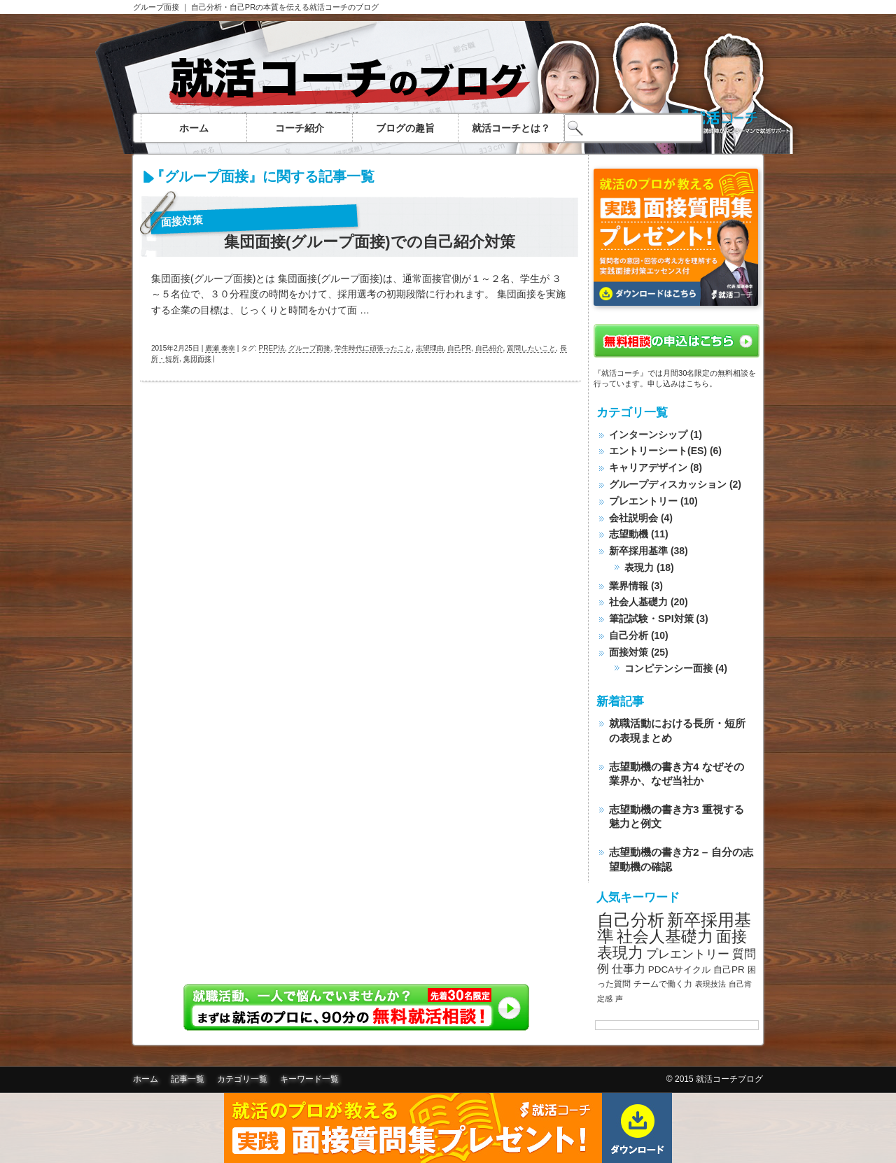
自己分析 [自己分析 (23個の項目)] (630, 919)
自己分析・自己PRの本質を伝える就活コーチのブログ (285, 7)
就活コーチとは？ (511, 128)
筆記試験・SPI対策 (651, 618)
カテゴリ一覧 (242, 1079)
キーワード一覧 (309, 1079)
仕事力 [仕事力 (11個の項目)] (628, 969)
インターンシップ (648, 434)
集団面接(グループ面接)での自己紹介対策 (369, 242)
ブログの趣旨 (405, 128)
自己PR (459, 348)
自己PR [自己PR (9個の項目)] (729, 969)
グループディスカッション (668, 484)
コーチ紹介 (299, 128)
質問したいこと (531, 348)
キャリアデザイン (648, 467)
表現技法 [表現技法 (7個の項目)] (710, 984)
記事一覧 (187, 1079)
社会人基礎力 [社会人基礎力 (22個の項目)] (665, 936)
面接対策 (182, 220)
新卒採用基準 (638, 550)
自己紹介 (489, 348)
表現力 (639, 567)
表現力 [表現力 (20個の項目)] (620, 952)
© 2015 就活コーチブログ (714, 1079)
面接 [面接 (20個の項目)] (731, 936)
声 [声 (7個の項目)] (619, 998)
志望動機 (628, 534)
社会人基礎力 (638, 601)
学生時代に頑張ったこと (373, 348)
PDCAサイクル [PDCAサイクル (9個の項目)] (679, 969)
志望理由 (430, 348)
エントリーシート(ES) (658, 450)
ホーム (194, 128)
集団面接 (197, 358)
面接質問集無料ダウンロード (448, 1128)
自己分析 (628, 635)
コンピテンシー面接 (668, 668)
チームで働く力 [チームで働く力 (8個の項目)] (663, 984)
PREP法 (272, 348)
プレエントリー (643, 501)
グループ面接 (156, 7)
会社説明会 (633, 517)
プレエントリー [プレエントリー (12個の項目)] (687, 953)
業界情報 (628, 585)
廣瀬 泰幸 (220, 348)
